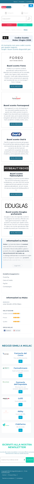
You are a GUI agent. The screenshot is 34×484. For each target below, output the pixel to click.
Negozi (24, 13)
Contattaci (29, 1)
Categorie (9, 13)
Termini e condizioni (8, 478)
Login (25, 25)
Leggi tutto (17, 265)
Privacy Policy (12, 475)
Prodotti (21, 1)
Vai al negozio (16, 86)
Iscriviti (9, 25)
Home (4, 475)
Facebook (7, 330)
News (15, 1)
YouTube (16, 330)
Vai (20, 361)
